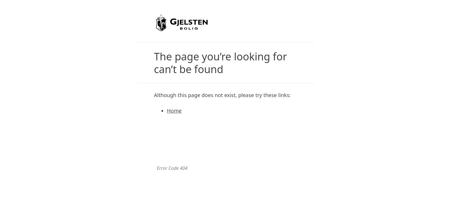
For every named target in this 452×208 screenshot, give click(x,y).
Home (174, 110)
